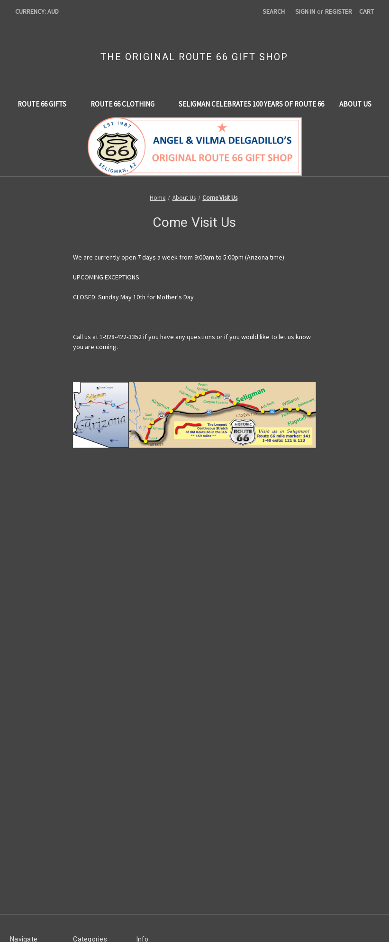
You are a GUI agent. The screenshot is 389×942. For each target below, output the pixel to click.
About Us (355, 103)
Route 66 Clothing (126, 103)
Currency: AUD (40, 11)
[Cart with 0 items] (366, 11)
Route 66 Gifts (46, 103)
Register (338, 11)
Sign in (305, 11)
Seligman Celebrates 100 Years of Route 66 (251, 103)
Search (273, 11)
